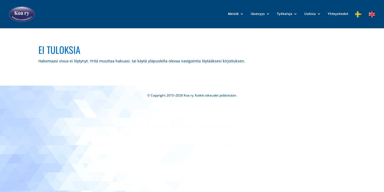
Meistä (233, 14)
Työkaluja (284, 14)
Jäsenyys (258, 14)
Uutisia (310, 14)
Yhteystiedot (338, 14)
